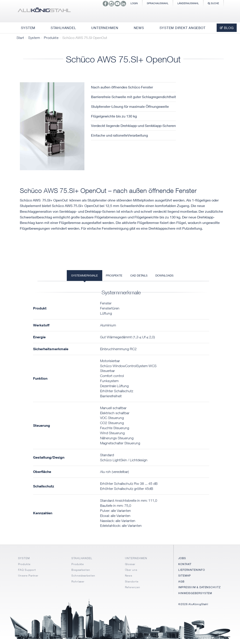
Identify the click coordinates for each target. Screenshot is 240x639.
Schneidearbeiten (83, 575)
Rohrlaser (77, 581)
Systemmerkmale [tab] (84, 275)
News (128, 575)
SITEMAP (184, 575)
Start (20, 38)
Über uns (131, 569)
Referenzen (132, 587)
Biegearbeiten (80, 569)
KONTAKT (185, 564)
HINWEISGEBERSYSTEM (195, 593)
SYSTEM (24, 558)
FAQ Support (27, 569)
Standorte (131, 581)
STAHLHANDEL (81, 558)
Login (134, 3)
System (34, 38)
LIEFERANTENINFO (191, 569)
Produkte (51, 38)
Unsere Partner (28, 575)
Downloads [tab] (164, 275)
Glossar (130, 564)
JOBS (182, 558)
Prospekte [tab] (114, 275)
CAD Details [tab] (138, 275)
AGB (181, 581)
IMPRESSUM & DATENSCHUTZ (199, 587)
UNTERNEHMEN (136, 558)
